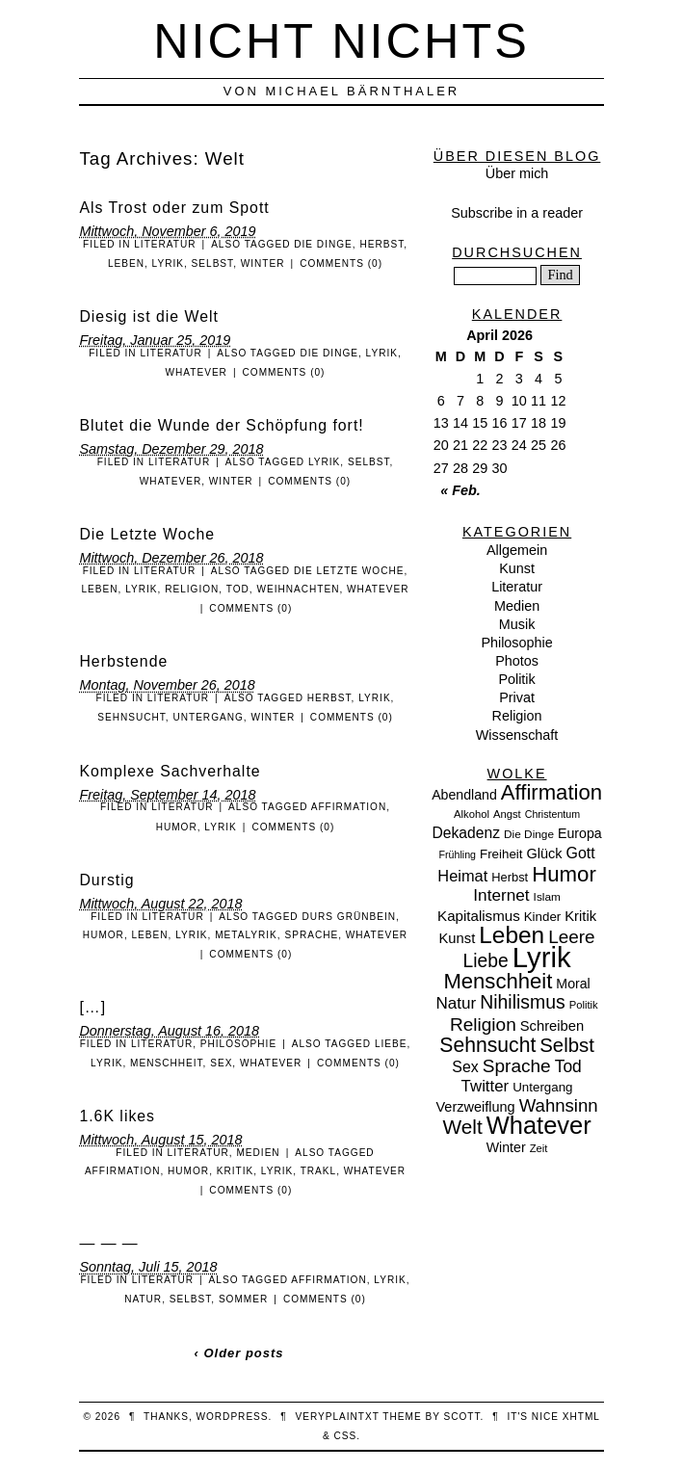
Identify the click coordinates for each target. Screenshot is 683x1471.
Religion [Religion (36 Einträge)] (483, 1024)
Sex (221, 1063)
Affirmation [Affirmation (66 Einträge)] (551, 792)
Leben (126, 263)
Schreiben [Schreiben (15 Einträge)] (552, 1026)
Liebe (391, 1043)
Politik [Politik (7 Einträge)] (583, 1005)
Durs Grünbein (349, 916)
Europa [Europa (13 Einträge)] (580, 833)
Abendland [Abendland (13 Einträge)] (464, 794)
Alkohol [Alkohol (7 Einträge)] (471, 814)
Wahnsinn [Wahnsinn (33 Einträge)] (558, 1105)
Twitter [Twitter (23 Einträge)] (485, 1086)
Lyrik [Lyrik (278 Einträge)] (541, 957)
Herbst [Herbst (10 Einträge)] (509, 877)
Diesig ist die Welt (149, 316)
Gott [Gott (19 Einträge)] (580, 853)
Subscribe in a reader (517, 213)
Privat (517, 697)
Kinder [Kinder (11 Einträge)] (543, 916)
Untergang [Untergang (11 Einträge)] (542, 1087)
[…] (92, 1007)
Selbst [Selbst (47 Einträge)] (566, 1045)
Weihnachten (297, 589)
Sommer (243, 1299)
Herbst (381, 244)
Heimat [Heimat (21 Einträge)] (462, 875)
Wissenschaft (517, 735)
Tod (238, 589)
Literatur (165, 244)
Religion (192, 589)
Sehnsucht (131, 717)
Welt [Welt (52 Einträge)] (462, 1127)
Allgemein (516, 550)
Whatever (196, 372)
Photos (517, 661)
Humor (176, 827)
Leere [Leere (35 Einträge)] (571, 937)
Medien (257, 1152)
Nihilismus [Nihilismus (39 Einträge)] (522, 1001)
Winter (263, 263)
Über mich (517, 173)
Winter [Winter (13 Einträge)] (506, 1147)
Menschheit (166, 1063)
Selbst (213, 263)
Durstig (106, 880)
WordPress (232, 1416)
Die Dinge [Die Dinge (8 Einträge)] (529, 834)
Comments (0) (341, 263)
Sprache (311, 935)
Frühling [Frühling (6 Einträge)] (458, 854)
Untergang (207, 717)
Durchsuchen (517, 252)
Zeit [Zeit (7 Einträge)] (539, 1148)
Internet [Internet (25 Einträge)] (501, 895)
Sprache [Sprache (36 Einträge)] (517, 1066)
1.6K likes (117, 1116)
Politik (516, 679)
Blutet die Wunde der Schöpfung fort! (221, 425)
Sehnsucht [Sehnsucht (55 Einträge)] (487, 1045)
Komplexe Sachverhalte (169, 771)
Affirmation (349, 806)
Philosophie (238, 1043)
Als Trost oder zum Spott (174, 207)
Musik (517, 624)
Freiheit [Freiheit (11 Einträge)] (501, 854)
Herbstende (123, 661)
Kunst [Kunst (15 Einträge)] (457, 938)
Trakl (318, 1171)
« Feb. (460, 490)
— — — (108, 1243)
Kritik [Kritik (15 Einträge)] (580, 916)
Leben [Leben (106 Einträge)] (511, 935)
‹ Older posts (239, 1353)
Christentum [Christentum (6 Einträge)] (552, 814)
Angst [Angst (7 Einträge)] (507, 814)
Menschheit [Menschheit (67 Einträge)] (497, 981)
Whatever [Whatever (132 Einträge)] (538, 1125)
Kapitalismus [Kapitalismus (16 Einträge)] (478, 915)
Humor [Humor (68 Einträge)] (564, 874)
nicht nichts (341, 40)
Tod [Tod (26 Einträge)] (568, 1066)
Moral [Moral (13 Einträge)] (573, 983)
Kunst (517, 568)
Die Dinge (323, 244)
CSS (344, 1436)
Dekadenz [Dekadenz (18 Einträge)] (466, 833)
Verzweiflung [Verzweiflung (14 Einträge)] (474, 1107)
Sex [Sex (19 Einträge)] (465, 1067)
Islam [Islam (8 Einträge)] (547, 897)
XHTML (581, 1416)
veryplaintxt (337, 1416)
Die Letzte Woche (147, 534)
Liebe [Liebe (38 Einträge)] (486, 961)
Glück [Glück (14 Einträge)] (545, 853)
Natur (143, 1299)
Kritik (235, 1171)
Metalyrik (246, 935)
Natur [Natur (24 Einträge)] (455, 1003)
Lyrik (168, 263)
